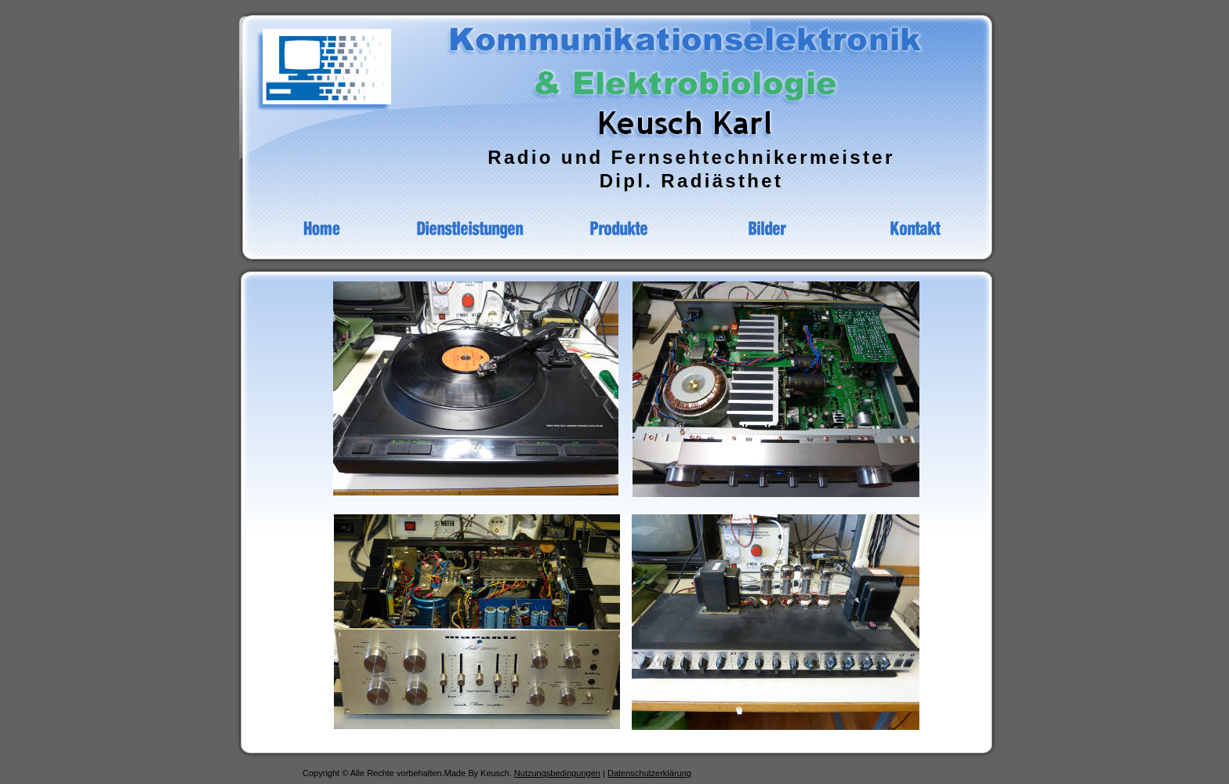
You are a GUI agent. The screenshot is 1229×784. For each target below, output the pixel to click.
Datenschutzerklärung (649, 773)
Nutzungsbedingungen (557, 773)
